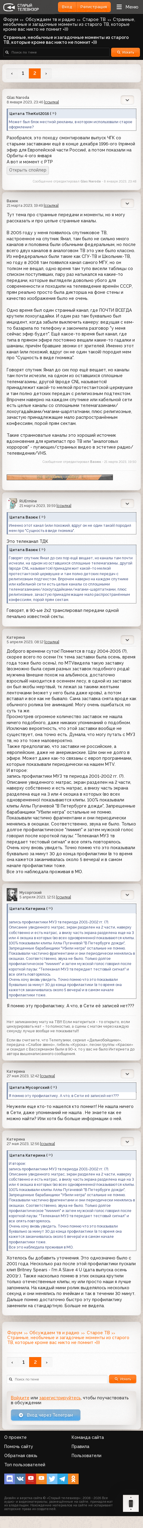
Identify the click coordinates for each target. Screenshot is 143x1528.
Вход (67, 7)
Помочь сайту (18, 1446)
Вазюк (12, 201)
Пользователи (86, 1455)
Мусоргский (30, 892)
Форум (10, 19)
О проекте (15, 1437)
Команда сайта (88, 1437)
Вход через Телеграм (46, 1415)
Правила (80, 1446)
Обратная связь (20, 1455)
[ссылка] (51, 102)
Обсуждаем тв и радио (50, 19)
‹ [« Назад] (12, 73)
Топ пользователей (24, 1464)
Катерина (16, 637)
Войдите (20, 1397)
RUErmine (28, 501)
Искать (125, 52)
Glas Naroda (18, 97)
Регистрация (93, 7)
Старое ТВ (94, 19)
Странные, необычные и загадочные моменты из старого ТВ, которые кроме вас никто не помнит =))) (69, 24)
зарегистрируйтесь (60, 1397)
